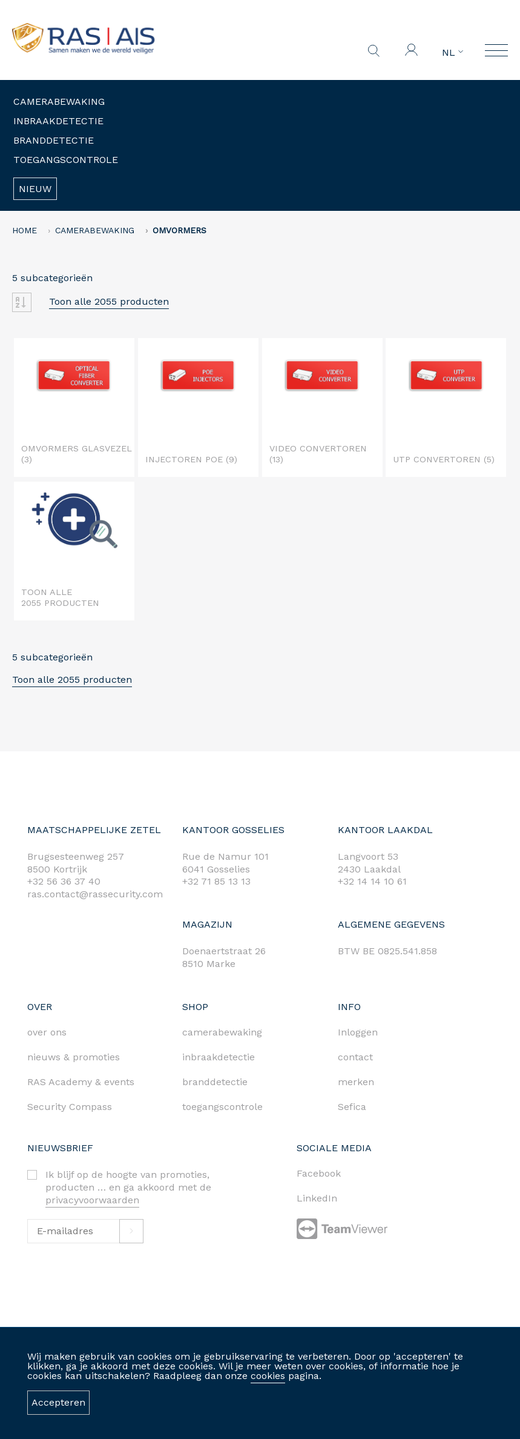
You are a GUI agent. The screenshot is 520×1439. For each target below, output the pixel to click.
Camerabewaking (59, 101)
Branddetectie (53, 140)
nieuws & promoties (73, 1057)
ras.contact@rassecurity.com (95, 894)
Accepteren (58, 1402)
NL (452, 53)
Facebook (319, 1173)
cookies (268, 1375)
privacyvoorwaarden (92, 1200)
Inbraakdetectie (58, 121)
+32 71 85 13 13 (216, 881)
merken (356, 1082)
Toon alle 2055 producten (109, 301)
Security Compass (69, 1106)
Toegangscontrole (65, 159)
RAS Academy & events (80, 1082)
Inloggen (358, 1032)
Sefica (352, 1106)
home (24, 230)
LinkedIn (317, 1198)
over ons (47, 1032)
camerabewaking (222, 1032)
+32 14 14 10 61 (372, 881)
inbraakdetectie (218, 1057)
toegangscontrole (222, 1106)
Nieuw (35, 188)
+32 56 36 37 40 (63, 881)
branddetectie (215, 1082)
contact (355, 1057)
